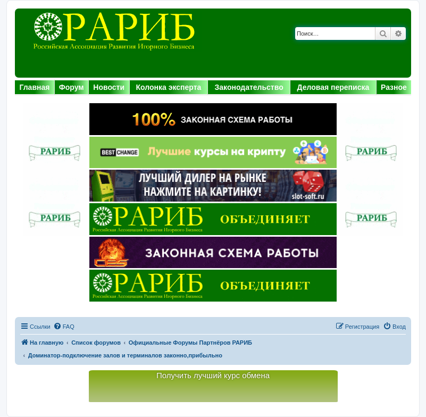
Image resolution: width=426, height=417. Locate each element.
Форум (71, 87)
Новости (108, 87)
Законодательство (249, 87)
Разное (394, 87)
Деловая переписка (333, 87)
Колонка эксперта (169, 87)
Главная (34, 87)
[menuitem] (63, 326)
